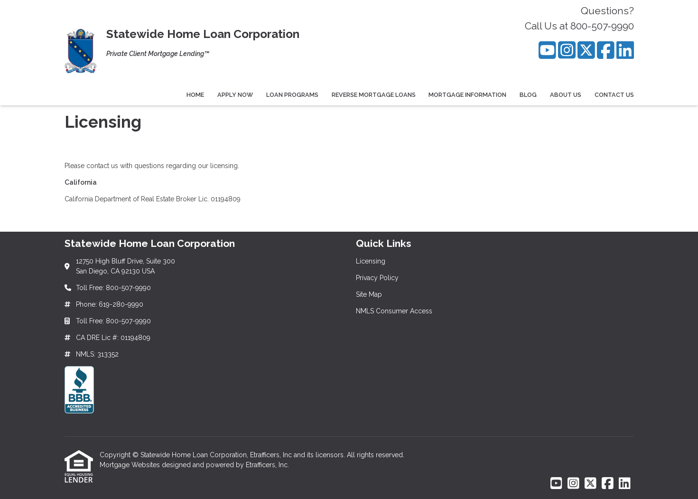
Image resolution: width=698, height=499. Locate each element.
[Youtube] (547, 50)
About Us (565, 94)
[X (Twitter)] (586, 50)
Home (195, 94)
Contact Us (614, 94)
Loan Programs (292, 94)
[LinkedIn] (625, 50)
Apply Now (235, 94)
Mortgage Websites (131, 465)
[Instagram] (567, 50)
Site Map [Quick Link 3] (369, 294)
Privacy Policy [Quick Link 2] (377, 278)
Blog (528, 94)
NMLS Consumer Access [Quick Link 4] (394, 311)
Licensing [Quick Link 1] (370, 261)
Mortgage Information (467, 94)
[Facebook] (605, 50)
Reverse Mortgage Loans (374, 94)
